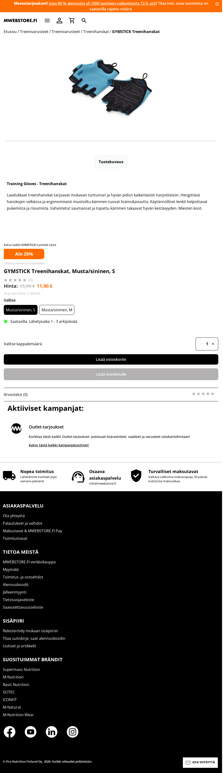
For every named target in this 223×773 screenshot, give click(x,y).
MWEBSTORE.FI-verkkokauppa (29, 562)
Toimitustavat (15, 538)
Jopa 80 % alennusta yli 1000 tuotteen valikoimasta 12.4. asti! (103, 3)
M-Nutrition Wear (18, 714)
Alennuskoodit (16, 584)
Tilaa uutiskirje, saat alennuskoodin (34, 638)
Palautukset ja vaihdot (22, 523)
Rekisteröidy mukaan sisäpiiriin (30, 630)
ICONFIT (10, 699)
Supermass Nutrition (21, 669)
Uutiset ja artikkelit (19, 645)
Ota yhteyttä (14, 515)
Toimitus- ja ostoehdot (23, 577)
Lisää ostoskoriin (111, 359)
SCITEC (9, 692)
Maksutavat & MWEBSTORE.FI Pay (32, 530)
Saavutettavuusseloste (23, 607)
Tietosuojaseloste (18, 599)
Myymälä (11, 569)
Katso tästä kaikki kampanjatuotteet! (59, 445)
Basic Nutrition (16, 684)
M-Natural (12, 707)
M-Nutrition (13, 677)
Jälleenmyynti (14, 592)
